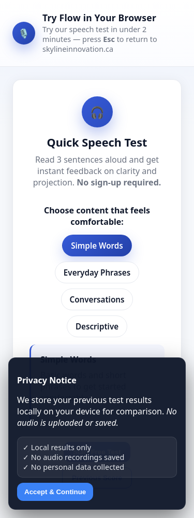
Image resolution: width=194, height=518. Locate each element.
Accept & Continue (55, 492)
